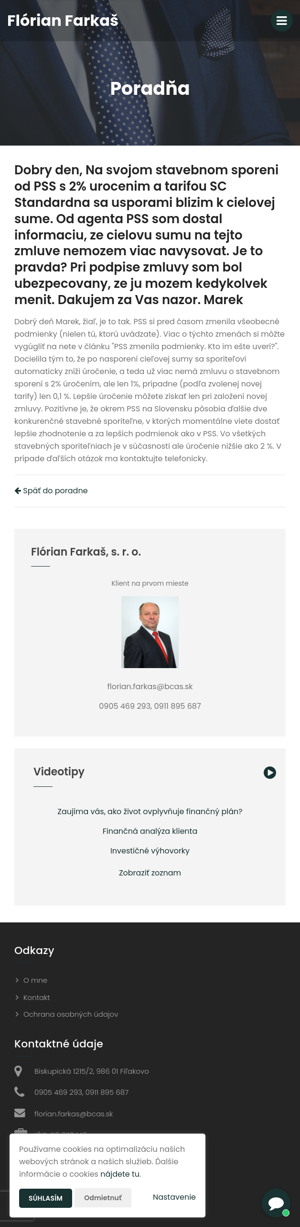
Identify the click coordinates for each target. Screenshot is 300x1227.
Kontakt (36, 997)
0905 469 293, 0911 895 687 (81, 1092)
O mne (35, 980)
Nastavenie (174, 1197)
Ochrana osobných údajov (70, 1014)
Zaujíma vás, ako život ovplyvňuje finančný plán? (149, 811)
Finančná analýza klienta (150, 831)
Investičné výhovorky (150, 850)
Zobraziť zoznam (150, 872)
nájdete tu (119, 1174)
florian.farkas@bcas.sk (73, 1114)
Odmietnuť (102, 1198)
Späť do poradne (51, 490)
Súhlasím (46, 1198)
